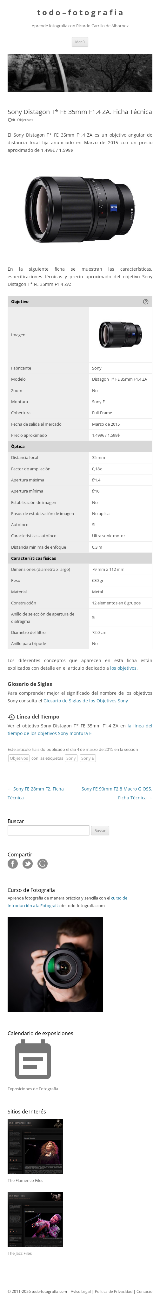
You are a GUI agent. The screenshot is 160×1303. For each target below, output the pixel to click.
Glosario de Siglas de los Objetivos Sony (85, 701)
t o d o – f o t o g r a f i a (80, 12)
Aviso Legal (81, 1291)
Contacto (144, 1291)
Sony (71, 758)
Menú (80, 41)
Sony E (87, 758)
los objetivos (123, 668)
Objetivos (19, 758)
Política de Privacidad (113, 1291)
